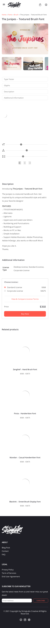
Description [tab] (9, 91)
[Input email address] (17, 600)
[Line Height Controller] (27, 156)
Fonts (10, 15)
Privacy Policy (8, 569)
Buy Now (25, 314)
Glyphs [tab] (7, 85)
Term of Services (9, 573)
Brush (16, 15)
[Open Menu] (4, 5)
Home (4, 15)
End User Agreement (11, 576)
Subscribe (40, 600)
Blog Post (6, 547)
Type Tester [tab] (9, 79)
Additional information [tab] (14, 98)
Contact (5, 551)
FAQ (3, 554)
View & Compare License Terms (25, 299)
